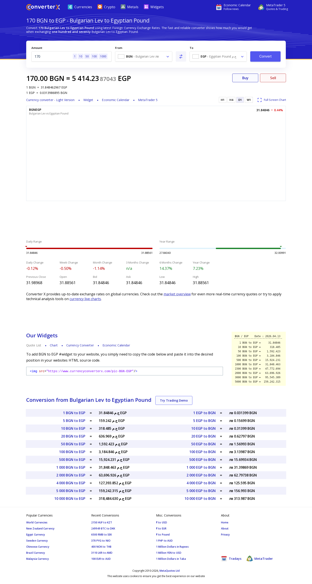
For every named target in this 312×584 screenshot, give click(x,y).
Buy (245, 78)
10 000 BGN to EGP (69, 498)
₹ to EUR (161, 528)
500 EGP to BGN (202, 459)
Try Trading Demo (174, 400)
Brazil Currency (35, 553)
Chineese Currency (37, 547)
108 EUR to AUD (101, 559)
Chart (54, 345)
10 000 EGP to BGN (200, 498)
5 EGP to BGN (204, 420)
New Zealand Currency (40, 528)
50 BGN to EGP (73, 444)
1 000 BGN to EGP (70, 467)
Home (224, 522)
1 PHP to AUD (164, 540)
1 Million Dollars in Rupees (172, 547)
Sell (273, 78)
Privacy (225, 534)
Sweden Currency (37, 540)
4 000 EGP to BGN (201, 483)
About (225, 528)
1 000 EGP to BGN (201, 467)
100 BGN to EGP (72, 451)
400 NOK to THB (101, 547)
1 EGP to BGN (204, 412)
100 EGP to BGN (202, 451)
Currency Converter (80, 345)
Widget (88, 100)
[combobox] (143, 56)
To (191, 48)
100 (94, 56)
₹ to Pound (163, 534)
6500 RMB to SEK (101, 534)
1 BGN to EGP (74, 412)
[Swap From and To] (181, 56)
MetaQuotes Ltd (169, 571)
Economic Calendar (115, 100)
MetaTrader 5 (148, 100)
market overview (177, 294)
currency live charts (85, 298)
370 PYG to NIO (100, 540)
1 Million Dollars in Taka (171, 559)
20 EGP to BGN (203, 436)
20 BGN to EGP (73, 436)
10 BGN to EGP (73, 428)
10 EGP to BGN (203, 428)
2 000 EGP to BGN (201, 475)
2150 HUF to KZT (101, 522)
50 (87, 56)
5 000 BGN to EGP (70, 490)
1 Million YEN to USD (168, 553)
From (118, 48)
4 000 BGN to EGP (70, 483)
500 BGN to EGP (72, 459)
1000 (103, 56)
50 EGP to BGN (203, 444)
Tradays (231, 558)
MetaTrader (260, 558)
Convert (265, 56)
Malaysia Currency (37, 559)
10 (80, 56)
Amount (36, 48)
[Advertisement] (156, 221)
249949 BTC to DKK (103, 528)
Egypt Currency (35, 534)
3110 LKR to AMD (102, 553)
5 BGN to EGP (74, 420)
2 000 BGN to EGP (70, 475)
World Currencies (37, 522)
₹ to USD (161, 522)
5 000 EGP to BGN (201, 490)
